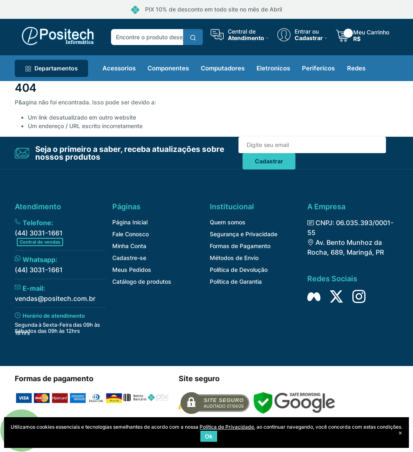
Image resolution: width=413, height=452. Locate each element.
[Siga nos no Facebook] (313, 296)
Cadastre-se (129, 257)
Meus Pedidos (131, 269)
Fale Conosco (130, 234)
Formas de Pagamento (240, 245)
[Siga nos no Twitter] (336, 296)
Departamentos (51, 68)
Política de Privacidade (227, 427)
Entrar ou (307, 31)
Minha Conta (129, 245)
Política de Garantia (236, 281)
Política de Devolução (239, 269)
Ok (209, 436)
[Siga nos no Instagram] (358, 296)
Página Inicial (130, 222)
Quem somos (227, 222)
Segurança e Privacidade (243, 234)
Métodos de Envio (234, 257)
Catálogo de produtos (141, 281)
